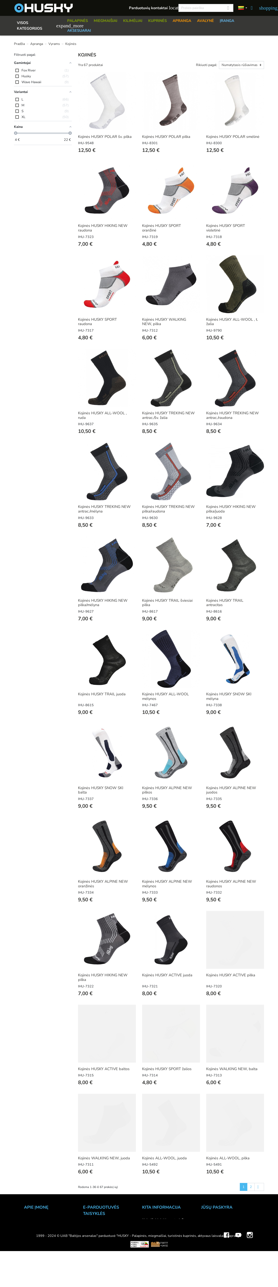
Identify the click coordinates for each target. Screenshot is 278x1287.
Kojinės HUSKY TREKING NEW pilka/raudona (168, 509)
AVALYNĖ (205, 20)
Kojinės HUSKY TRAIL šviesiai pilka (167, 603)
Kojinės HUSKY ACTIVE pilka (230, 975)
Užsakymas (92, 1226)
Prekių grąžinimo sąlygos (104, 1243)
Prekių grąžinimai (215, 1225)
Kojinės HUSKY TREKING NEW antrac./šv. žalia (168, 415)
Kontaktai (32, 1225)
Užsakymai (210, 1231)
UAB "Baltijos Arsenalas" (45, 1219)
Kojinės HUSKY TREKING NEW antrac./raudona (232, 415)
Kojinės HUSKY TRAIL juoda (102, 694)
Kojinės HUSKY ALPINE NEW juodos (231, 790)
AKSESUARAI (79, 30)
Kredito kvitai (212, 1236)
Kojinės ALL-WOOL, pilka (228, 1158)
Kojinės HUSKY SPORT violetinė (225, 228)
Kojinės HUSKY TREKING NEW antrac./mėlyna (104, 509)
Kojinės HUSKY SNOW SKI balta (100, 790)
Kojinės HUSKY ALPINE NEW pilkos (167, 790)
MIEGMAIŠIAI (105, 20)
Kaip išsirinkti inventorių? (162, 1219)
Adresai (207, 1242)
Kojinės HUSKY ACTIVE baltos (104, 1068)
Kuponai (208, 1248)
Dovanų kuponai (155, 1270)
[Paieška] (205, 8)
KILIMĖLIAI (132, 20)
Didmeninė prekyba (40, 1236)
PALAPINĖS (77, 20)
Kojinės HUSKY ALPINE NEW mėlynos (167, 884)
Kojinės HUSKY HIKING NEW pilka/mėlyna (103, 603)
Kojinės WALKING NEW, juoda (104, 1158)
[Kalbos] (243, 8)
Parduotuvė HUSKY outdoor (47, 1231)
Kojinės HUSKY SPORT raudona (97, 322)
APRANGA (182, 20)
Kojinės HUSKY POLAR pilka (166, 136)
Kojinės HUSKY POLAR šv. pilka (105, 136)
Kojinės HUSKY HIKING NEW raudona (103, 228)
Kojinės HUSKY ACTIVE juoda (167, 975)
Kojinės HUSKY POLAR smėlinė (232, 136)
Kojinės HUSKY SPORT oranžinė (161, 228)
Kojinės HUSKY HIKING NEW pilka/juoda (231, 509)
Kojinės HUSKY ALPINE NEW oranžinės (103, 884)
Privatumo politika (98, 1248)
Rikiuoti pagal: (206, 65)
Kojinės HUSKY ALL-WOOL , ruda (102, 415)
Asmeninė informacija (219, 1219)
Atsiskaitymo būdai (99, 1231)
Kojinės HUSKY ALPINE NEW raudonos (231, 884)
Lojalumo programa (158, 1265)
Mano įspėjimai (213, 1253)
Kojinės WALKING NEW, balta (232, 1068)
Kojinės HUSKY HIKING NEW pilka (103, 977)
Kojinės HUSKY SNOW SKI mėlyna (228, 696)
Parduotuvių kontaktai (151, 7)
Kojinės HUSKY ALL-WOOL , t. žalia (232, 322)
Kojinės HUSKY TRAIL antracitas (224, 603)
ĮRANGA (227, 20)
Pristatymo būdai (97, 1237)
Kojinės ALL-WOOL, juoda (164, 1158)
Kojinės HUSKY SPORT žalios (167, 1068)
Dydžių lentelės (155, 1248)
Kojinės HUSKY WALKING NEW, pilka (164, 322)
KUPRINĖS (157, 20)
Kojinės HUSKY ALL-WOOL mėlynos (165, 696)
